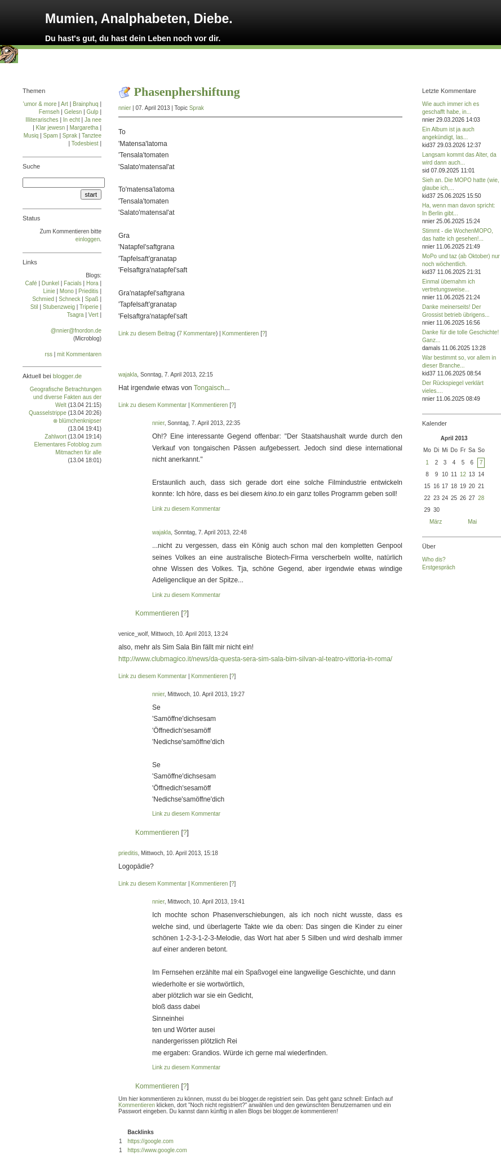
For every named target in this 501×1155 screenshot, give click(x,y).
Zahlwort (55, 436)
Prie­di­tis (88, 291)
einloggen (88, 239)
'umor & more (40, 104)
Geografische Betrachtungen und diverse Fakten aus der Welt (65, 397)
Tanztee (91, 135)
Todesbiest (85, 143)
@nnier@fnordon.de (76, 331)
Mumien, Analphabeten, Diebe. (139, 18)
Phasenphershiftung (187, 92)
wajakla (127, 374)
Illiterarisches (41, 120)
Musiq (31, 135)
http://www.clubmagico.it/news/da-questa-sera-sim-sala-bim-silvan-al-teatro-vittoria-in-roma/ (255, 659)
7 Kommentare (197, 333)
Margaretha (83, 128)
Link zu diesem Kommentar (152, 405)
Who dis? (434, 559)
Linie (49, 291)
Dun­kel (50, 283)
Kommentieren (240, 333)
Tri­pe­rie (89, 307)
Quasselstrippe (47, 413)
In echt (71, 120)
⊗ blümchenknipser (77, 421)
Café (31, 283)
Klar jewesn (50, 128)
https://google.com (150, 1141)
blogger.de (67, 376)
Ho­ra (92, 283)
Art (64, 104)
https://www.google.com (157, 1150)
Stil (34, 307)
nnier (124, 108)
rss (48, 354)
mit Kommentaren (79, 354)
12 (463, 474)
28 (481, 498)
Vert (93, 315)
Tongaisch (209, 388)
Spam (50, 135)
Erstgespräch (438, 567)
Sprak (196, 108)
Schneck (69, 299)
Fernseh (49, 112)
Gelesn (73, 112)
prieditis (128, 853)
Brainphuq (86, 104)
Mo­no (67, 291)
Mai (472, 522)
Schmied (43, 299)
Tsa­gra (75, 315)
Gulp (92, 112)
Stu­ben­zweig (59, 307)
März (435, 522)
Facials (73, 283)
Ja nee (93, 120)
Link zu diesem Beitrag (146, 333)
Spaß (92, 299)
